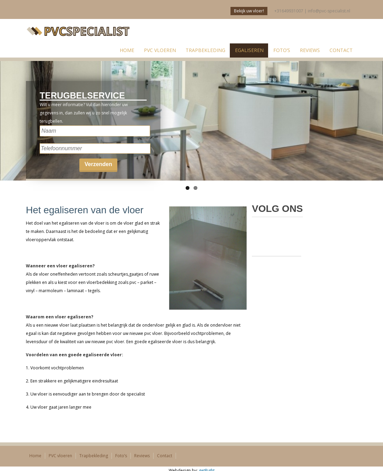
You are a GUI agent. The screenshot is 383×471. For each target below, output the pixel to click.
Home (35, 456)
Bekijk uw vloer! (249, 11)
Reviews (310, 50)
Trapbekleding (205, 50)
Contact (341, 50)
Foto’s (281, 50)
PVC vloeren (160, 50)
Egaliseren (249, 50)
